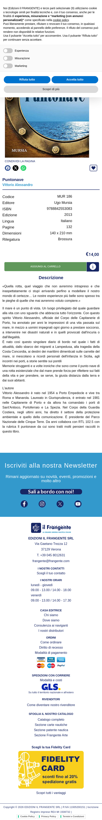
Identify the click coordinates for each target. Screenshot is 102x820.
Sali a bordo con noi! (51, 491)
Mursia (32, 29)
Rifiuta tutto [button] (27, 802)
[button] (7, 21)
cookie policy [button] (61, 742)
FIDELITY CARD (84, 3)
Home (6, 29)
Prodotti (18, 29)
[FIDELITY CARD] (72, 2)
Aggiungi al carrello (45, 266)
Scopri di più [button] (51, 811)
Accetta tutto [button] (74, 802)
